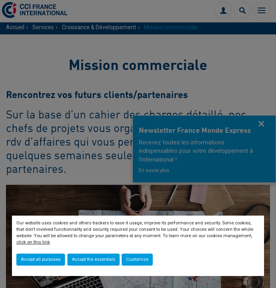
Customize (137, 259)
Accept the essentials (93, 259)
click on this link (33, 242)
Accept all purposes (41, 259)
